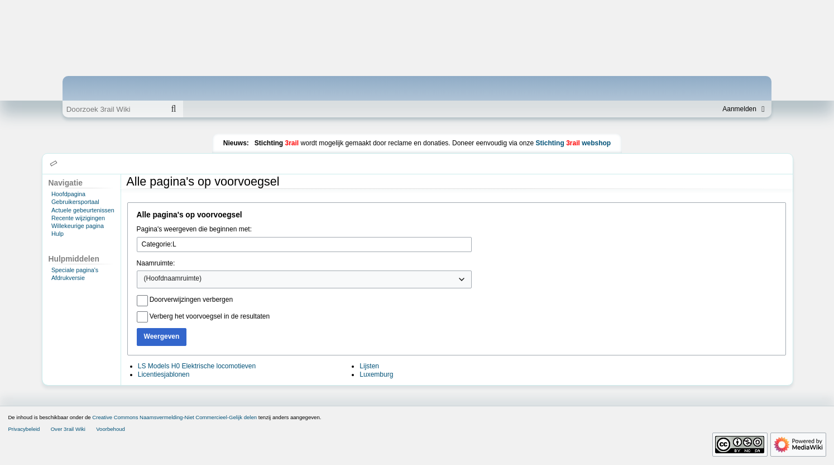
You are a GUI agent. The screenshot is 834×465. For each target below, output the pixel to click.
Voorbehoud (110, 429)
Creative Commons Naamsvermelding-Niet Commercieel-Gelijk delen (174, 417)
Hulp (57, 233)
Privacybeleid (24, 429)
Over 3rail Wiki (68, 429)
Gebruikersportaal (75, 201)
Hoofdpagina (68, 194)
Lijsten (369, 366)
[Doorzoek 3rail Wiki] (113, 109)
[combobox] (304, 279)
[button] (53, 164)
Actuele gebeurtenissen (82, 210)
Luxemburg (376, 374)
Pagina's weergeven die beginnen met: (194, 229)
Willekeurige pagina (77, 225)
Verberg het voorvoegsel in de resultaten (210, 316)
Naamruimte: (156, 263)
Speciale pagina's (74, 270)
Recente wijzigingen (78, 218)
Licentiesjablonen (164, 374)
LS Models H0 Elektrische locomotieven (197, 366)
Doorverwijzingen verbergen (191, 299)
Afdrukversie (68, 277)
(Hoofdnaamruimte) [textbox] (173, 278)
